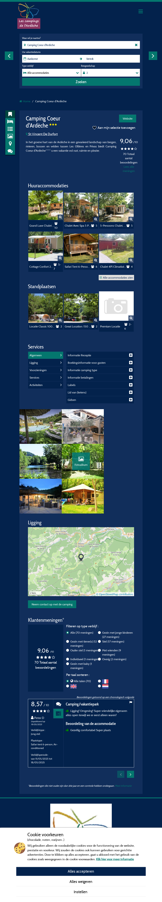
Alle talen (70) (82, 647)
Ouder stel (84, 616)
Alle (81, 599)
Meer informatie (123, 752)
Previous (9, 55)
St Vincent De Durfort (42, 134)
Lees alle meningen (129, 169)
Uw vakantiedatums (31, 52)
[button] (81, 524)
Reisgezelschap (88, 65)
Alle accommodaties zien (116, 277)
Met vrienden (111, 619)
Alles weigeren (81, 881)
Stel (113, 608)
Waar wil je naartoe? (31, 38)
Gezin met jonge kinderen (117, 601)
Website (127, 118)
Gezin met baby (81, 632)
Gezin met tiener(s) (83, 610)
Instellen (81, 891)
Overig (114, 625)
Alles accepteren (81, 871)
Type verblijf (27, 65)
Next (153, 55)
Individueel (84, 625)
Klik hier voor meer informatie (115, 859)
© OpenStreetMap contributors (114, 560)
